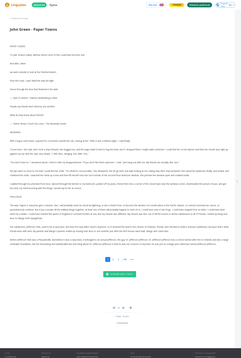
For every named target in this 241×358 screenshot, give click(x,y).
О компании (10, 357)
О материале (122, 323)
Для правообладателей (87, 357)
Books (126, 316)
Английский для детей (140, 357)
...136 (123, 259)
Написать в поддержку (205, 357)
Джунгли (45, 357)
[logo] (16, 4)
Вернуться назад (19, 18)
